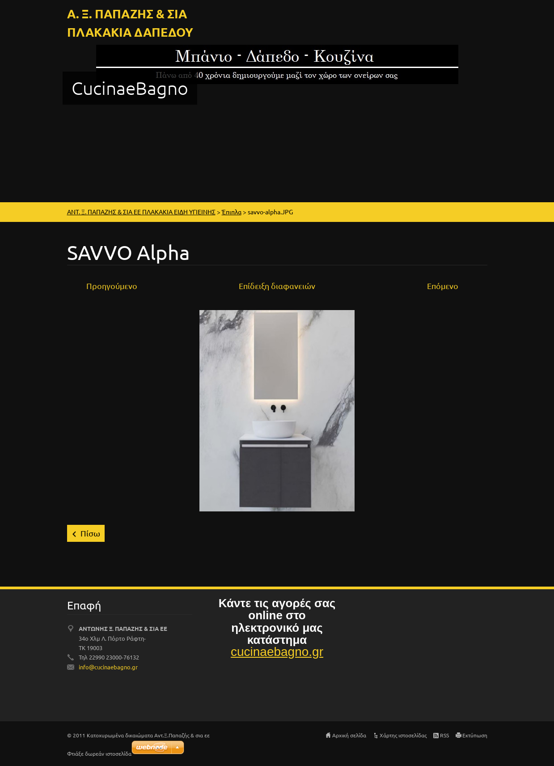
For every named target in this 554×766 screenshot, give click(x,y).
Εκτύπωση (474, 735)
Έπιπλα (231, 212)
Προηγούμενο (111, 285)
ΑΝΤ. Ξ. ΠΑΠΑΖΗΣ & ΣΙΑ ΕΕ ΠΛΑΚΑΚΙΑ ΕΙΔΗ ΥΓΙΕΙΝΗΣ (141, 212)
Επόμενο (442, 285)
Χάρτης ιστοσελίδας (403, 735)
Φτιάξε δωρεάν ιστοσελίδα (99, 753)
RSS (444, 735)
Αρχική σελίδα (349, 735)
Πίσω (90, 533)
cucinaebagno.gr (277, 652)
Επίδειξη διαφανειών (277, 285)
